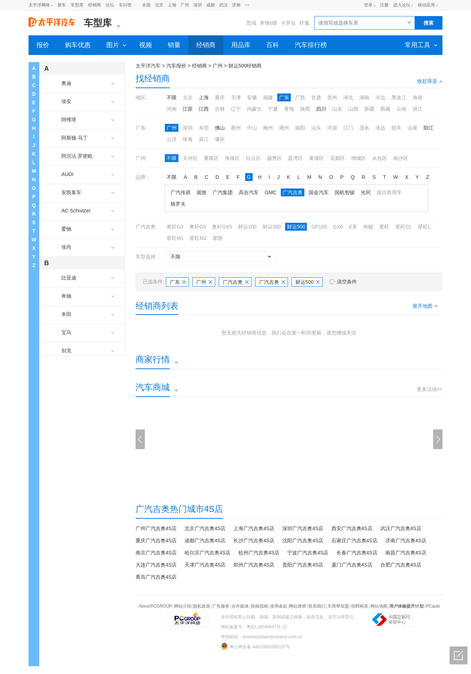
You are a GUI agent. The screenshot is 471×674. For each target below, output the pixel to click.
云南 (401, 109)
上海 (172, 4)
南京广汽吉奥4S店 (156, 552)
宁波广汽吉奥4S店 (307, 552)
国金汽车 (319, 192)
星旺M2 (197, 238)
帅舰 (368, 227)
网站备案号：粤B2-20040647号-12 (254, 626)
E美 (353, 227)
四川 (321, 109)
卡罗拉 (288, 23)
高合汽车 (249, 192)
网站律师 (297, 606)
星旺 (384, 227)
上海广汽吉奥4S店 (253, 528)
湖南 (364, 97)
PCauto (433, 606)
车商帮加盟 (338, 606)
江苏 (188, 109)
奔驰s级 (268, 23)
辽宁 (236, 109)
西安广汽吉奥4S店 (352, 528)
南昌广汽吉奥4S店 (405, 552)
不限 (172, 97)
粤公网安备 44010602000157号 (255, 646)
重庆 (220, 97)
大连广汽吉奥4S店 (156, 565)
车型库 (77, 4)
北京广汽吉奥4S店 (205, 528)
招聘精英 (359, 606)
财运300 (272, 227)
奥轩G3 (175, 227)
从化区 (379, 158)
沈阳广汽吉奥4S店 (302, 540)
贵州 (332, 97)
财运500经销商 (245, 66)
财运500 (296, 227)
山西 (353, 109)
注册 (384, 4)
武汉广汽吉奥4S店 (400, 528)
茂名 (364, 128)
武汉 (223, 4)
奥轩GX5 (222, 227)
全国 (146, 4)
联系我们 (316, 606)
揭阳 (300, 128)
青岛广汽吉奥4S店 (156, 577)
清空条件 (347, 282)
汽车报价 (176, 66)
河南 (172, 109)
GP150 (319, 227)
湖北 (348, 97)
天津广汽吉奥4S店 (205, 565)
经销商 (94, 4)
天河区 (190, 158)
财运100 (247, 227)
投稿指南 (259, 606)
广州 (185, 4)
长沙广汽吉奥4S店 (253, 540)
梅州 (268, 128)
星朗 (218, 238)
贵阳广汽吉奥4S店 (302, 565)
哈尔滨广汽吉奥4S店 (207, 552)
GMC (271, 192)
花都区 (337, 158)
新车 (61, 4)
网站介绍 (182, 606)
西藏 (385, 109)
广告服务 (220, 606)
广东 (284, 97)
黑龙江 (398, 97)
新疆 (369, 109)
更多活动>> (429, 389)
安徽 (252, 97)
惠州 (236, 128)
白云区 (253, 158)
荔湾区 (295, 158)
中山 (252, 128)
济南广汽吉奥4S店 (405, 540)
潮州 (284, 128)
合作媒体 (240, 606)
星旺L (424, 227)
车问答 (125, 4)
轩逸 (304, 23)
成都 (210, 4)
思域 (251, 23)
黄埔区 (316, 158)
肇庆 (220, 139)
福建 (268, 97)
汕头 (316, 128)
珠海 (188, 139)
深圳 (197, 4)
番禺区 (211, 158)
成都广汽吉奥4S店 (205, 540)
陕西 (305, 109)
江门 (348, 128)
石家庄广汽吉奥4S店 (354, 540)
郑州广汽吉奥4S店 (253, 565)
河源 (332, 128)
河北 (380, 97)
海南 (417, 97)
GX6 (338, 227)
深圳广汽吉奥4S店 (302, 528)
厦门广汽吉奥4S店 (352, 565)
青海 (289, 109)
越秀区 (274, 158)
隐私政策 (201, 606)
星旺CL (403, 227)
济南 (236, 4)
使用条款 (278, 606)
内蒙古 (254, 109)
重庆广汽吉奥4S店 (156, 540)
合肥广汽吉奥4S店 (400, 565)
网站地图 (379, 606)
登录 (368, 4)
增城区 (358, 158)
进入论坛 (401, 4)
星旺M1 (175, 238)
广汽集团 (223, 192)
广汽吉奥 (293, 192)
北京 (159, 4)
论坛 (110, 4)
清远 (380, 128)
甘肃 (316, 97)
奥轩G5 (197, 227)
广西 (300, 97)
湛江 (204, 139)
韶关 (396, 128)
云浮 (172, 139)
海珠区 (232, 158)
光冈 (366, 192)
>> (247, 4)
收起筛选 (429, 81)
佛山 (220, 128)
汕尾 (412, 128)
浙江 (417, 109)
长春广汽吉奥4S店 (357, 552)
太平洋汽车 (148, 66)
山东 (337, 109)
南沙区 (400, 158)
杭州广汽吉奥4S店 (258, 552)
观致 (202, 192)
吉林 (220, 109)
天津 (236, 97)
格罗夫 (178, 204)
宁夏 (273, 109)
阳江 (429, 128)
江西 (204, 109)
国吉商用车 (389, 192)
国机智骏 (345, 192)
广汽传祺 (181, 192)
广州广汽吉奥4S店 (156, 528)
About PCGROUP (155, 606)
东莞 (204, 128)
